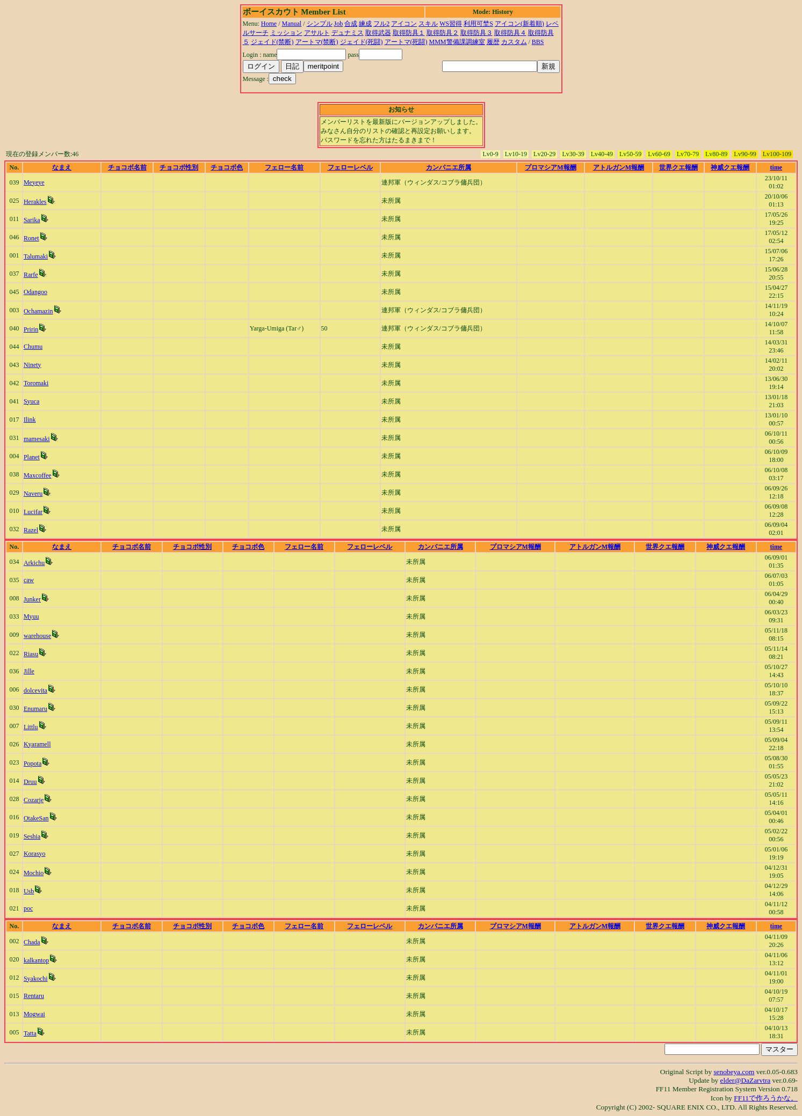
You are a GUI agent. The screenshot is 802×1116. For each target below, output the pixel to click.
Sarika (32, 220)
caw (29, 580)
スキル (428, 23)
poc (28, 908)
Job (338, 23)
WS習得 (450, 23)
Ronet (31, 238)
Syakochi (36, 978)
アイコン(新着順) (519, 23)
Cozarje (34, 800)
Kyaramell (37, 744)
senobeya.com (733, 1072)
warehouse (37, 636)
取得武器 (378, 32)
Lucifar (33, 512)
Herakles (35, 201)
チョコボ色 (227, 167)
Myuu (31, 616)
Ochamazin (38, 311)
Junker (32, 599)
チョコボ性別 (179, 167)
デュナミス (347, 32)
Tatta (30, 1033)
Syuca (31, 401)
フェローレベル (350, 167)
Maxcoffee (38, 475)
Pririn (31, 329)
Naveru (33, 493)
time (776, 167)
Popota (32, 763)
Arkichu (34, 563)
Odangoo (35, 292)
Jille (29, 671)
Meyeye (34, 182)
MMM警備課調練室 (457, 42)
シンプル (320, 23)
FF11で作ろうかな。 (766, 1098)
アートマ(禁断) (316, 42)
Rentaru (34, 996)
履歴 (493, 42)
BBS (538, 42)
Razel (31, 530)
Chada (32, 942)
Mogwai (34, 1014)
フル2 (381, 23)
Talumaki (36, 256)
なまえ (61, 167)
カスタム (514, 42)
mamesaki (37, 439)
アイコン (404, 23)
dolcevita (35, 690)
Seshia (32, 836)
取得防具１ (409, 32)
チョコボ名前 (127, 167)
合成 (350, 23)
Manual (292, 23)
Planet (32, 457)
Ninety (32, 365)
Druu (30, 781)
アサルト (317, 32)
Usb (29, 891)
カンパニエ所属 (448, 167)
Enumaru (35, 709)
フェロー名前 (284, 167)
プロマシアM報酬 (550, 167)
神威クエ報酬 (730, 167)
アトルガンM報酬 (618, 167)
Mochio (34, 873)
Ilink (30, 419)
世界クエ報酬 (678, 167)
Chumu (33, 346)
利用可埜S (478, 23)
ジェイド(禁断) (272, 42)
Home (269, 23)
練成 (365, 23)
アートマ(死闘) (406, 42)
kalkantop (36, 960)
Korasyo (35, 853)
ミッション (286, 32)
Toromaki (36, 383)
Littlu (31, 727)
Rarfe (31, 274)
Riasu (31, 654)
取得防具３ (476, 32)
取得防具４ (510, 32)
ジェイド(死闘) (361, 42)
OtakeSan (36, 818)
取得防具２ (443, 32)
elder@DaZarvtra (745, 1080)
